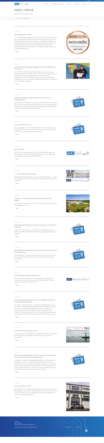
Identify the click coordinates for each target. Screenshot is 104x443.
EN (86, 0)
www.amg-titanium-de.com (23, 125)
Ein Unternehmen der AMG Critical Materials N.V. (25, 433)
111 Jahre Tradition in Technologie (25, 174)
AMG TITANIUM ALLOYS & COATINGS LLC (27, 276)
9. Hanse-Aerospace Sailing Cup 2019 (25, 331)
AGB (86, 433)
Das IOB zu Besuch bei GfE (22, 386)
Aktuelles (77, 4)
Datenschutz (68, 433)
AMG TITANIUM (19, 150)
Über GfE (46, 4)
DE (89, 0)
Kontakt (84, 4)
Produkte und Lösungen (57, 4)
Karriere (69, 4)
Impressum (78, 433)
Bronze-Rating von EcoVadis (23, 35)
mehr (17, 52)
